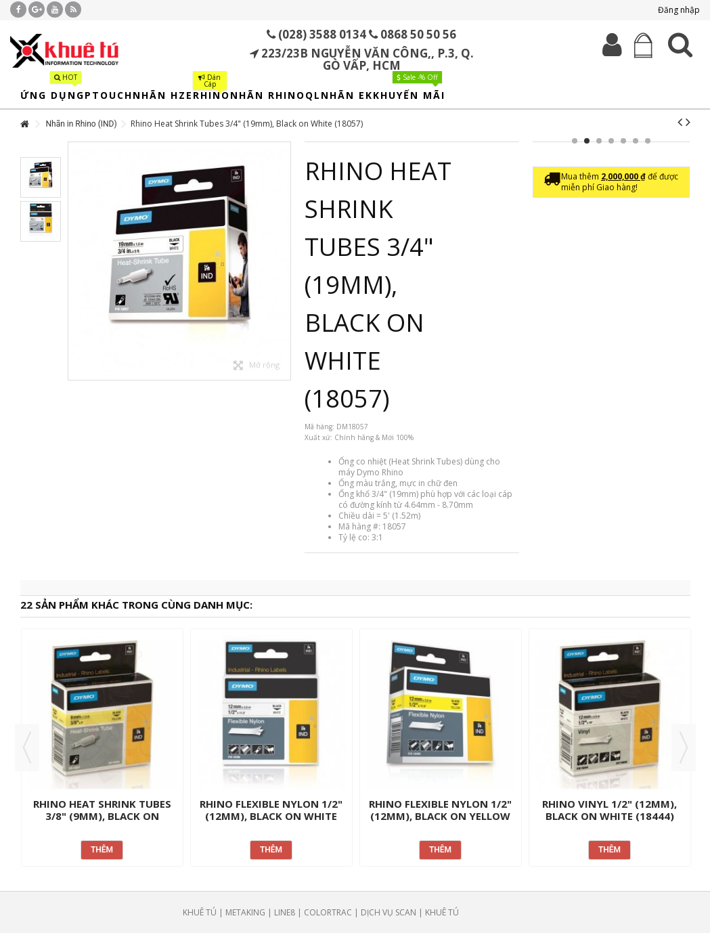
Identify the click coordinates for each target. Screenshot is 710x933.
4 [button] (611, 141)
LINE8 (284, 912)
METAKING (245, 912)
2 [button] (587, 141)
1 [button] (574, 141)
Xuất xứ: (318, 437)
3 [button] (599, 141)
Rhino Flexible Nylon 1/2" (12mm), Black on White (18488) (271, 816)
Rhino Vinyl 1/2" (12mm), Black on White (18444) (609, 810)
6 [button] (635, 141)
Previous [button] (27, 747)
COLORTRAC (328, 912)
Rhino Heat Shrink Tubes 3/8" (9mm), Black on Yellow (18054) (102, 816)
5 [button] (623, 141)
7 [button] (647, 141)
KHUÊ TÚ (200, 912)
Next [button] (683, 747)
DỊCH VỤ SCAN (388, 912)
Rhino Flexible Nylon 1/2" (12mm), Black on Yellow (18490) (440, 816)
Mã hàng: (319, 426)
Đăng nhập (678, 10)
